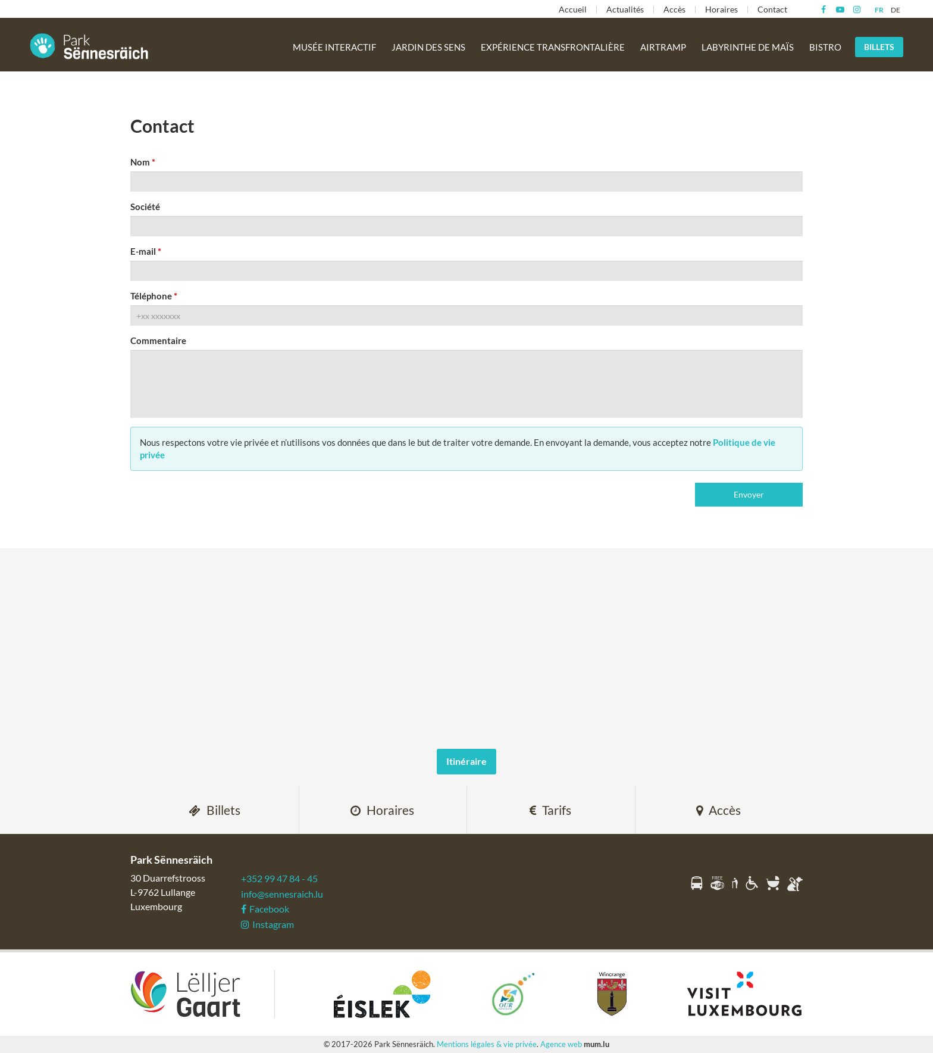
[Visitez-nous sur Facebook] (823, 9)
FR (879, 9)
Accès (674, 9)
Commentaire (158, 340)
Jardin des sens (428, 47)
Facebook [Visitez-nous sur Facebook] (265, 908)
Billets (879, 47)
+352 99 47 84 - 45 (279, 878)
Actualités (625, 9)
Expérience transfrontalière (553, 47)
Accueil (573, 9)
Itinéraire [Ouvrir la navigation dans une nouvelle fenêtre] (466, 761)
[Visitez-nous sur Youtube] (839, 9)
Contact (772, 9)
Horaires (721, 9)
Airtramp (663, 47)
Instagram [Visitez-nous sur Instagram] (267, 924)
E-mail (143, 251)
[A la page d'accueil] (89, 46)
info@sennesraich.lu (282, 893)
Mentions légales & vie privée (487, 1044)
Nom (140, 162)
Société (145, 206)
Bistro (825, 47)
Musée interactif (334, 47)
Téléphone (151, 295)
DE (895, 9)
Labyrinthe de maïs (748, 47)
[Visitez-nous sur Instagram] (856, 9)
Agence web (561, 1044)
